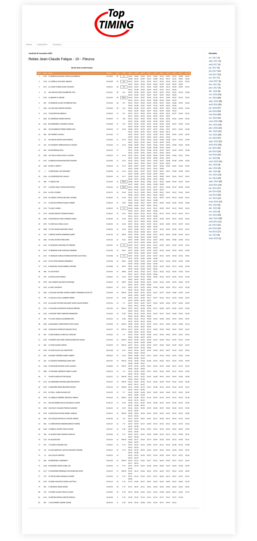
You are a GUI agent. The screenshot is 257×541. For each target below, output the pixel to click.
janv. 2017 (213, 88)
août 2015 (213, 145)
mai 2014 (213, 195)
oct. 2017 (213, 58)
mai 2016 (213, 114)
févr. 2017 (213, 84)
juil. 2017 (213, 68)
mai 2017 (213, 74)
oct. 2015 (213, 138)
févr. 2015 (213, 165)
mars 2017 (213, 81)
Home (29, 44)
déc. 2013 (213, 208)
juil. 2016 (213, 108)
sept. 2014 (213, 181)
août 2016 (213, 104)
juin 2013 (213, 228)
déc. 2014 (213, 171)
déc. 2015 (213, 131)
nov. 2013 (213, 211)
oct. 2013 (213, 215)
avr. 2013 (213, 235)
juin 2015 (213, 151)
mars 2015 (213, 161)
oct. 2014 (213, 178)
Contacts (56, 44)
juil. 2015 (213, 148)
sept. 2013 (213, 218)
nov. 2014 (213, 175)
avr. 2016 (213, 118)
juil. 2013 (213, 225)
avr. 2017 (213, 78)
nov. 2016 (213, 94)
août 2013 (213, 221)
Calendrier (42, 44)
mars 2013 (213, 238)
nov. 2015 (213, 135)
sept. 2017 (213, 61)
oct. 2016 (213, 98)
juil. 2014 (213, 188)
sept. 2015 (213, 141)
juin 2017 (213, 71)
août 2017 (213, 64)
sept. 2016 (213, 101)
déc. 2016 (213, 91)
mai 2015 (213, 155)
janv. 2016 (213, 128)
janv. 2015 (213, 168)
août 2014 (213, 185)
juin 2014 (213, 191)
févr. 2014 (213, 205)
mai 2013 (213, 231)
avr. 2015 (213, 158)
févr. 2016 (213, 125)
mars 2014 (213, 201)
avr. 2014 (213, 198)
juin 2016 (213, 111)
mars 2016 (213, 121)
